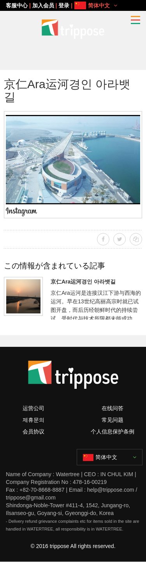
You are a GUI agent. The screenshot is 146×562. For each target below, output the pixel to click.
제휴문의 (33, 420)
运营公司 (33, 408)
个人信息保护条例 (112, 431)
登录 (63, 5)
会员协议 (33, 431)
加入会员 (43, 5)
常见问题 (112, 420)
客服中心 (17, 5)
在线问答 (112, 408)
